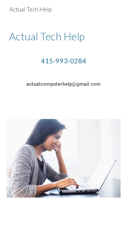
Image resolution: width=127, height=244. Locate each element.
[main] (63, 65)
